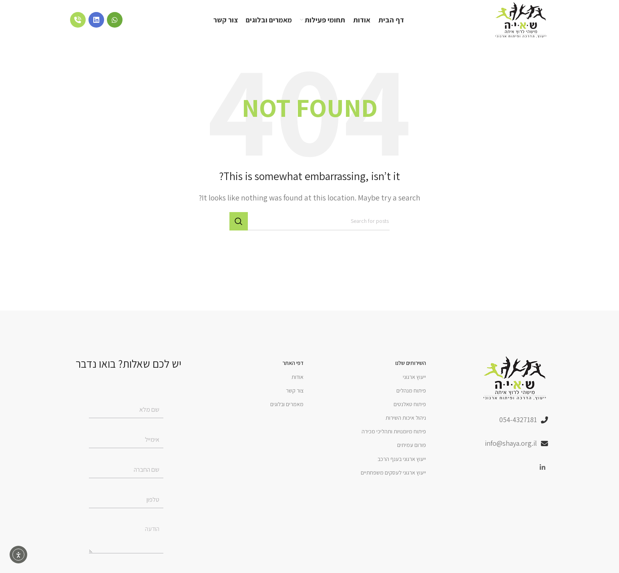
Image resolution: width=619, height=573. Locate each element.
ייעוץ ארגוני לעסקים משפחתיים (393, 472)
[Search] (309, 221)
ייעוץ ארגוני (414, 377)
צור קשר (294, 390)
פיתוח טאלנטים (410, 404)
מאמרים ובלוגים (286, 404)
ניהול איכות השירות (406, 417)
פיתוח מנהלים (411, 390)
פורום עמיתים (411, 445)
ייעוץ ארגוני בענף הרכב (402, 459)
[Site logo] (521, 19)
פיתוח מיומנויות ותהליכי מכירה (394, 431)
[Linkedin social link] (542, 467)
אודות (297, 377)
